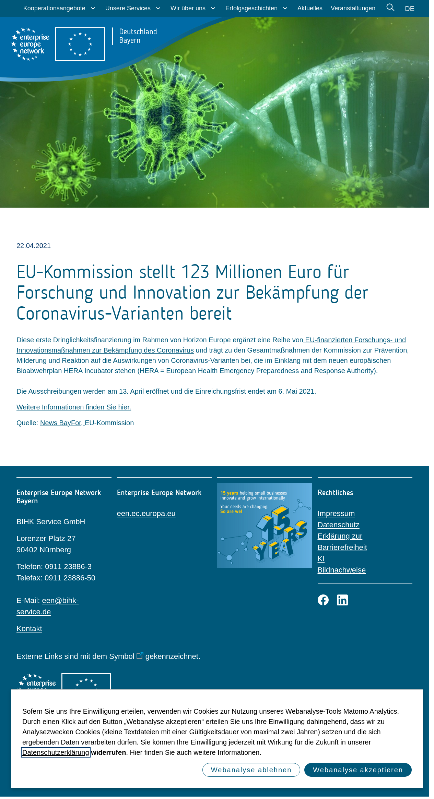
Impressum (336, 513)
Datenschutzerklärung (55, 752)
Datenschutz (339, 524)
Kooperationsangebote (54, 8)
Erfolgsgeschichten (251, 8)
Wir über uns (188, 8)
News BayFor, (62, 423)
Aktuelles (309, 8)
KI (321, 558)
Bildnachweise (342, 570)
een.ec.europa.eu (146, 513)
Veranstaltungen (353, 8)
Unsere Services (128, 8)
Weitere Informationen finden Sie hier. (73, 407)
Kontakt (29, 628)
